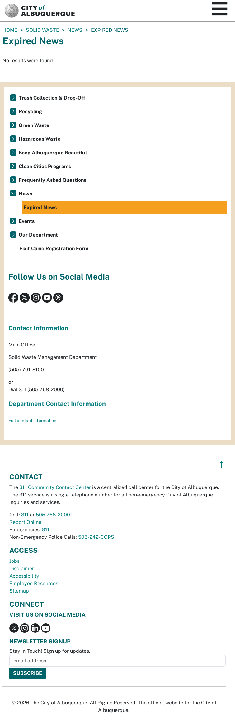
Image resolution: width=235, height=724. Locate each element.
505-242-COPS (96, 537)
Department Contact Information (57, 403)
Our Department (38, 235)
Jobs (14, 561)
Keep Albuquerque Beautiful (53, 153)
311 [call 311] (25, 515)
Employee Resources (33, 583)
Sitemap (19, 591)
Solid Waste (42, 30)
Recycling (30, 112)
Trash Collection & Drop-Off (52, 98)
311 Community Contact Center (55, 487)
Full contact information (32, 420)
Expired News (40, 207)
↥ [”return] (221, 465)
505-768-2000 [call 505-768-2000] (53, 515)
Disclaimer (21, 568)
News (75, 30)
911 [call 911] (45, 530)
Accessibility (24, 576)
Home (9, 30)
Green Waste (34, 125)
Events (27, 221)
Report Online (25, 522)
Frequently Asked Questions (52, 180)
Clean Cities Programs (45, 166)
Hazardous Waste (39, 139)
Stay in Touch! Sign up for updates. (49, 651)
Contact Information (38, 328)
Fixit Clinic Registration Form (53, 249)
